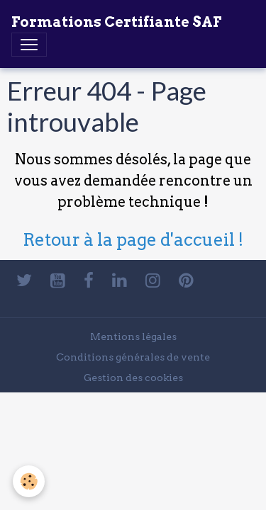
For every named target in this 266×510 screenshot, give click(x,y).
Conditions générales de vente (133, 357)
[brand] (116, 22)
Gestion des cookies (133, 377)
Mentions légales (133, 336)
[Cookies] (29, 481)
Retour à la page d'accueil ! (133, 240)
